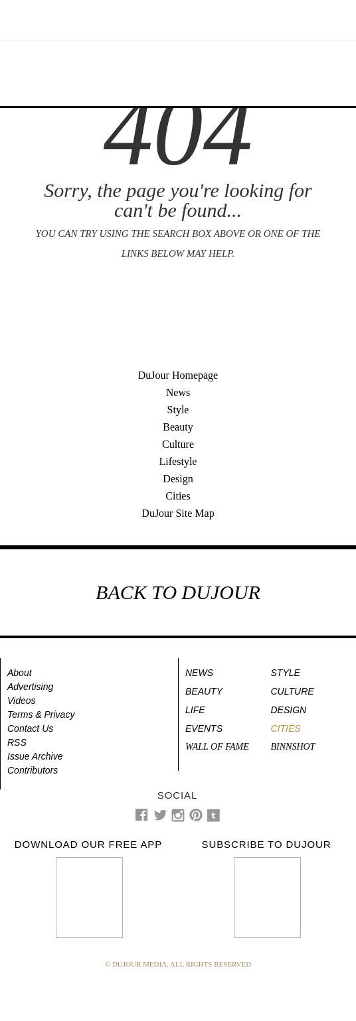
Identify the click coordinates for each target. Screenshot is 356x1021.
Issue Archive (35, 756)
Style (178, 409)
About (19, 672)
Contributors (32, 770)
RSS (17, 742)
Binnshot (293, 747)
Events (203, 728)
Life (195, 710)
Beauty (178, 427)
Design (178, 478)
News (178, 392)
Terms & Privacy (40, 714)
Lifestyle (178, 461)
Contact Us (30, 728)
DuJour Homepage (178, 375)
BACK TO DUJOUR (178, 592)
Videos (21, 700)
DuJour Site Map (177, 513)
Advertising (30, 686)
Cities (177, 496)
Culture (178, 444)
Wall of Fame (217, 747)
